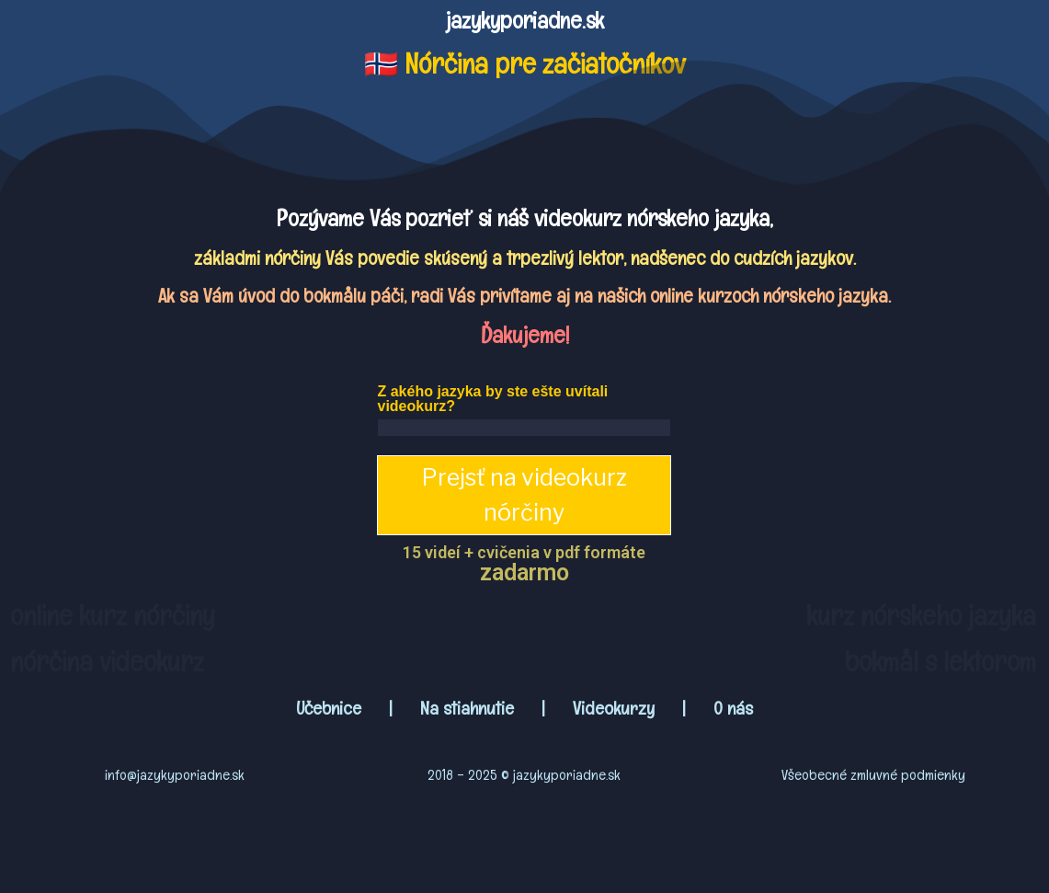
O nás (733, 708)
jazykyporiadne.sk (525, 20)
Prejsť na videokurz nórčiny (524, 495)
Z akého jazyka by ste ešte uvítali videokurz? (492, 399)
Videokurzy (614, 708)
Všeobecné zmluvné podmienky (873, 774)
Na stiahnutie (467, 708)
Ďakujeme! (525, 334)
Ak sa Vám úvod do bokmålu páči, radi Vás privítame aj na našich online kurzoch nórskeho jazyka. (524, 295)
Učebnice (331, 708)
